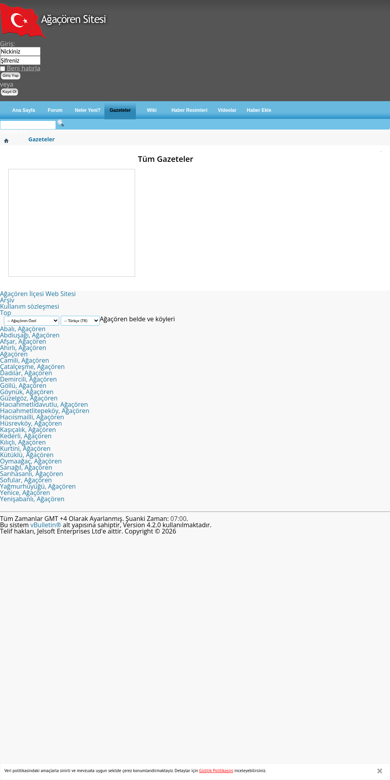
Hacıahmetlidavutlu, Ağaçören (44, 404)
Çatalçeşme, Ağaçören (32, 366)
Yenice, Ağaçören (25, 492)
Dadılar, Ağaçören (26, 373)
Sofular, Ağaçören (26, 480)
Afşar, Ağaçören (23, 341)
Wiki (152, 110)
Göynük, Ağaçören (27, 391)
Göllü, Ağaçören (23, 385)
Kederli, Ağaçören (26, 436)
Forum (55, 110)
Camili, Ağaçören (24, 360)
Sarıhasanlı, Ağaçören (31, 473)
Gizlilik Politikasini (216, 770)
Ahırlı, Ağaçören (23, 347)
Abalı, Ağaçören (23, 328)
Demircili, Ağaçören (28, 379)
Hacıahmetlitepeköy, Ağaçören (44, 410)
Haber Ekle (259, 110)
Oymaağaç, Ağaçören (31, 461)
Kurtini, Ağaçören (25, 448)
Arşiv (7, 300)
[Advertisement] (72, 222)
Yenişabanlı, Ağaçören (32, 499)
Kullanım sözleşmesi (29, 306)
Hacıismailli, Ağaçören (32, 417)
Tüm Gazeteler (165, 159)
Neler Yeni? (87, 110)
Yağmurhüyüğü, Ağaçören (38, 486)
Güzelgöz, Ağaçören (29, 398)
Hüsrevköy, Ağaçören (31, 423)
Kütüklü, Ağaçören (27, 454)
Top (5, 312)
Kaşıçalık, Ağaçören (28, 429)
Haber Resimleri (189, 110)
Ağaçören (14, 354)
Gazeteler (120, 110)
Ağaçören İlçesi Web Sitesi (38, 293)
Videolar (227, 110)
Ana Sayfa (23, 110)
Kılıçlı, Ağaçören (23, 442)
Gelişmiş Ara (13, 132)
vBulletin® (45, 525)
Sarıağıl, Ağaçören (26, 467)
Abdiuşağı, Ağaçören (29, 335)
